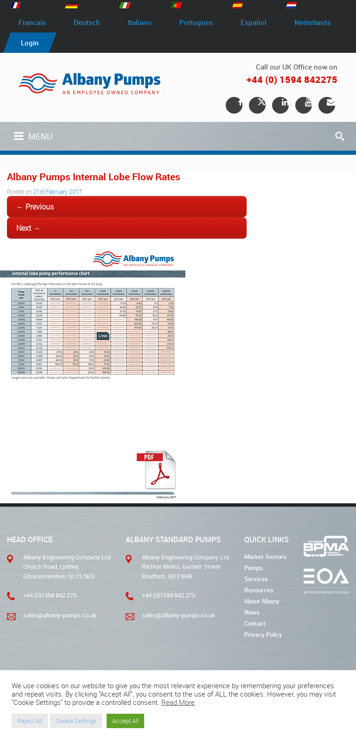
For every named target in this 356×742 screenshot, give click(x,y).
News (252, 612)
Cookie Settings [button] (76, 721)
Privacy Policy (263, 634)
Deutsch (87, 22)
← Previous (35, 207)
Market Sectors (265, 556)
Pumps (253, 568)
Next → (28, 228)
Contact (255, 623)
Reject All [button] (29, 721)
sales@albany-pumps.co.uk (59, 615)
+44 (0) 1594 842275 (292, 79)
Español (254, 22)
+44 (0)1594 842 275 (49, 595)
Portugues (196, 22)
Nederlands (312, 22)
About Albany (262, 601)
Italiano (140, 22)
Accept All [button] (125, 721)
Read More (178, 702)
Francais (32, 22)
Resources (258, 590)
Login (30, 42)
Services (256, 579)
